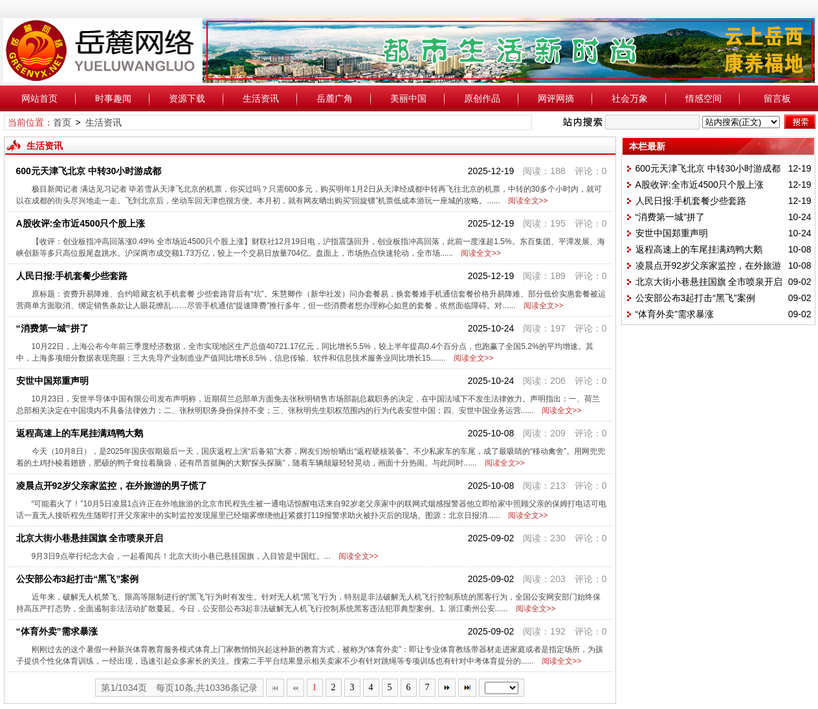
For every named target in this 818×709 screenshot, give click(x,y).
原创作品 (482, 98)
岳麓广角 (334, 98)
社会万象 (630, 98)
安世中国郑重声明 (52, 381)
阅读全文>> (526, 200)
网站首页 (39, 98)
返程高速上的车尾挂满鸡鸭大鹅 (79, 433)
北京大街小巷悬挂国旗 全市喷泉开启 (90, 538)
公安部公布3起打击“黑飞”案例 (77, 579)
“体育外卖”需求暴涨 (57, 631)
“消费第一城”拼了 (52, 328)
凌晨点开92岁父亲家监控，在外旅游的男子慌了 (112, 485)
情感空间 (703, 98)
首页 (62, 122)
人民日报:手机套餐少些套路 (72, 276)
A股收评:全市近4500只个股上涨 (81, 223)
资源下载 (187, 98)
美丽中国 (408, 98)
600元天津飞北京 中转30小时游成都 (89, 171)
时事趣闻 (113, 98)
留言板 (777, 98)
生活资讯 (261, 98)
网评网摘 (556, 98)
